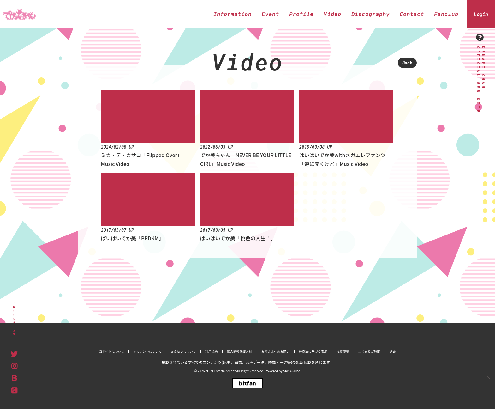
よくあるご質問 (369, 351)
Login (481, 14)
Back (407, 63)
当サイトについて (111, 351)
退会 (393, 351)
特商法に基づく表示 (313, 351)
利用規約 (211, 351)
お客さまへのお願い (275, 351)
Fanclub (446, 14)
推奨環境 (343, 351)
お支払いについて (183, 351)
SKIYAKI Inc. (292, 371)
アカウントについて (147, 351)
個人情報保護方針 (239, 351)
